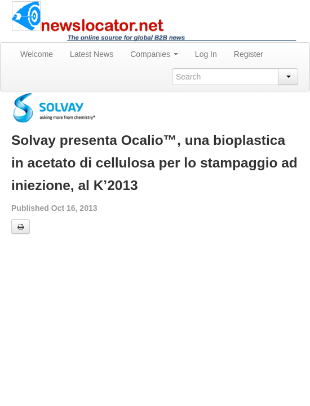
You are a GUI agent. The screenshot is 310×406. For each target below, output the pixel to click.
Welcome (36, 54)
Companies (154, 54)
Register (248, 54)
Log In (206, 54)
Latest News (91, 54)
